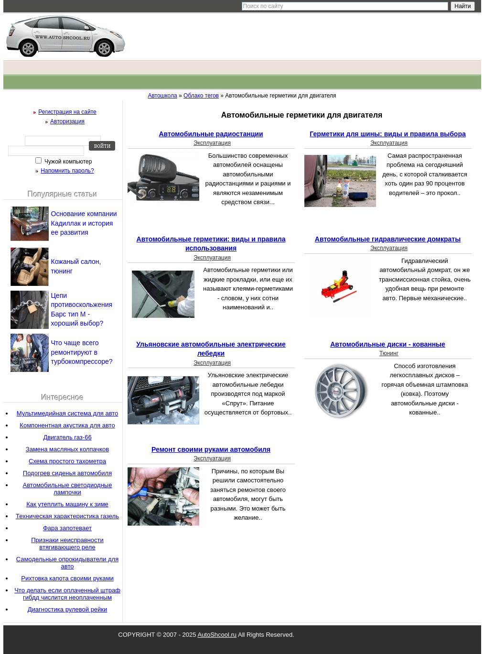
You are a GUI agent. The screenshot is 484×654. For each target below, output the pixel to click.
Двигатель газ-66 (67, 437)
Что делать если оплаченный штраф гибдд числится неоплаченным (67, 594)
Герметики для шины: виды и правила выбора (388, 134)
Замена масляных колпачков (67, 449)
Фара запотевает (67, 528)
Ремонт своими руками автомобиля (210, 449)
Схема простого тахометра (67, 461)
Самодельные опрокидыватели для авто (67, 563)
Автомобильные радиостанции (211, 134)
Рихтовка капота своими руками (67, 578)
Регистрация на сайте (67, 112)
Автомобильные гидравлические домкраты (388, 239)
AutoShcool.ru (217, 634)
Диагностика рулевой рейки (68, 609)
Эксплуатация (212, 143)
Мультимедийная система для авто (67, 413)
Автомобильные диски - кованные (387, 344)
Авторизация (67, 121)
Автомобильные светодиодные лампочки (67, 488)
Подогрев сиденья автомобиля (67, 473)
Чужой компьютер (67, 161)
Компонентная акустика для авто (67, 425)
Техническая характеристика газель (67, 516)
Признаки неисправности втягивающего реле (67, 543)
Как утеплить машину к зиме (67, 504)
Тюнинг (388, 353)
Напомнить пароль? (67, 170)
